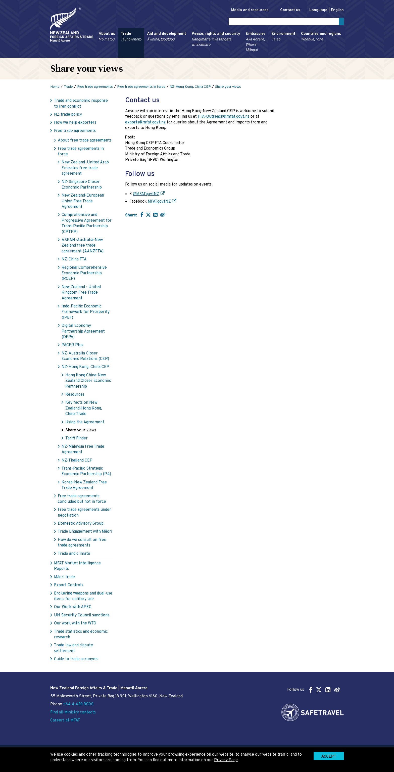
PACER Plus (72, 346)
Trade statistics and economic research (81, 635)
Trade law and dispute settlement (73, 649)
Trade (131, 37)
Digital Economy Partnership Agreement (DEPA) (83, 332)
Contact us (288, 10)
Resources (74, 395)
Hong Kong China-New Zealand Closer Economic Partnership (88, 382)
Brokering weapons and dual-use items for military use (83, 597)
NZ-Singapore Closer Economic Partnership (82, 185)
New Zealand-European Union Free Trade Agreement (83, 202)
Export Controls (68, 586)
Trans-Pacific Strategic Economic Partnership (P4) (86, 472)
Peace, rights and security (216, 40)
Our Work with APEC (72, 608)
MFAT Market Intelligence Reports (77, 567)
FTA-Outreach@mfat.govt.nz (224, 117)
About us (106, 37)
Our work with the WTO (75, 624)
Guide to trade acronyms (76, 660)
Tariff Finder (76, 439)
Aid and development (166, 37)
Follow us (313, 690)
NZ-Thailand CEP (77, 461)
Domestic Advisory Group (81, 524)
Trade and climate (74, 554)
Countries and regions (321, 37)
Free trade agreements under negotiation (84, 513)
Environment (284, 37)
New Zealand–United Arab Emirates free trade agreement (85, 169)
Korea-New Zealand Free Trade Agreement (84, 486)
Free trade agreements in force (81, 152)
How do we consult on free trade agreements (82, 543)
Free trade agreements (75, 131)
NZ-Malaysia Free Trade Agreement (83, 450)
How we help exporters (75, 123)
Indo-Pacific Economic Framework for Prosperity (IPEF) (86, 313)
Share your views (80, 431)
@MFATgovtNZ (146, 194)
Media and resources (244, 10)
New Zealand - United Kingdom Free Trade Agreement (81, 294)
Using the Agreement (84, 423)
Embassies (256, 43)
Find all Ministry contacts (73, 712)
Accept (328, 756)
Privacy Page (226, 760)
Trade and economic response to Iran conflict (81, 104)
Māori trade (64, 578)
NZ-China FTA (74, 260)
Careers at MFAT (65, 720)
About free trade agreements (85, 141)
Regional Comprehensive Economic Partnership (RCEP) (84, 274)
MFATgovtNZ (159, 202)
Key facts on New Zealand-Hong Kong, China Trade (83, 409)
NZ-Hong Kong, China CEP (85, 368)
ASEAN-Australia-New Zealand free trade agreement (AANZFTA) (83, 247)
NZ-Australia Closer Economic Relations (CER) (85, 357)
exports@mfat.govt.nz (145, 123)
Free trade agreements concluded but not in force (82, 499)
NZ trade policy (68, 115)
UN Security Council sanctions (81, 616)
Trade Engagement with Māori (85, 532)
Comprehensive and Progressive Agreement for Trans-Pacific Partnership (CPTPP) (87, 224)
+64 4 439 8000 (78, 704)
